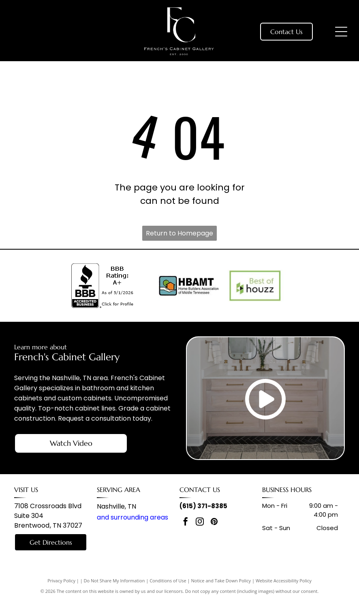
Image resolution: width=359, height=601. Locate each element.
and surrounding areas (132, 517)
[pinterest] (214, 522)
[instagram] (200, 522)
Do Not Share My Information (114, 580)
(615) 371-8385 (203, 506)
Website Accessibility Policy (284, 580)
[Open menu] (341, 32)
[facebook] (186, 522)
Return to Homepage (179, 233)
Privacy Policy (61, 580)
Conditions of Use (168, 580)
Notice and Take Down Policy (221, 580)
